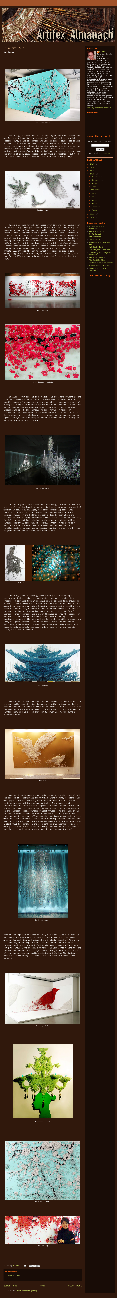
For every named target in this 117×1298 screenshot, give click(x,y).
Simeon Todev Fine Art (99, 266)
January (95, 210)
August (95, 187)
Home (42, 1286)
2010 (92, 217)
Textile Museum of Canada (101, 263)
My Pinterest (95, 234)
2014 (92, 167)
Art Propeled (95, 237)
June (94, 197)
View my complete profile (99, 108)
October (95, 183)
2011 (92, 214)
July (94, 194)
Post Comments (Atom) (27, 1291)
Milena (102, 52)
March (94, 204)
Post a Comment (15, 1276)
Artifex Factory (96, 231)
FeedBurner (106, 153)
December (96, 177)
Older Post (75, 1286)
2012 (92, 174)
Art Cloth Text (96, 247)
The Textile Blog (97, 260)
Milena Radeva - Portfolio (96, 228)
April (94, 200)
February (96, 207)
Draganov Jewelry (97, 257)
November (96, 180)
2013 (92, 171)
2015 (92, 164)
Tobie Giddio (95, 240)
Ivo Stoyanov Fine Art (99, 250)
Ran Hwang (95, 189)
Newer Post (10, 1286)
